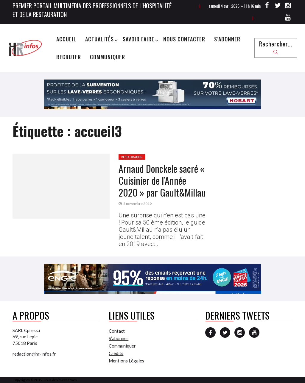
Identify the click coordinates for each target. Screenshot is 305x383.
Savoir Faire (138, 39)
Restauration (132, 157)
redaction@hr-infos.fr (34, 353)
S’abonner (227, 39)
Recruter (68, 57)
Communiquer (107, 57)
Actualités (99, 39)
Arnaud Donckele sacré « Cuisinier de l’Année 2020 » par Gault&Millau (162, 180)
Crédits (116, 353)
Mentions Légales (126, 360)
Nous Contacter (184, 39)
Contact (117, 331)
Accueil (66, 39)
